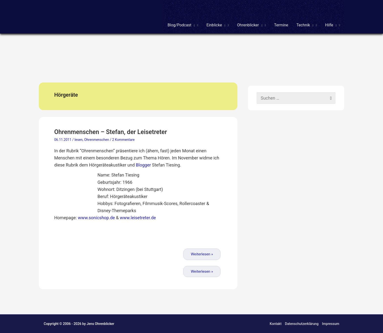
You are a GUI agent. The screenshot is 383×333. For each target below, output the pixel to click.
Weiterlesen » (202, 254)
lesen (78, 140)
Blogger (143, 164)
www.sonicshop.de (96, 217)
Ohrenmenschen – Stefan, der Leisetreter (110, 131)
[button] (182, 16)
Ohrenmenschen (96, 140)
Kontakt (276, 324)
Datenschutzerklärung (302, 324)
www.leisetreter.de (138, 217)
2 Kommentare (123, 140)
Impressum (330, 324)
